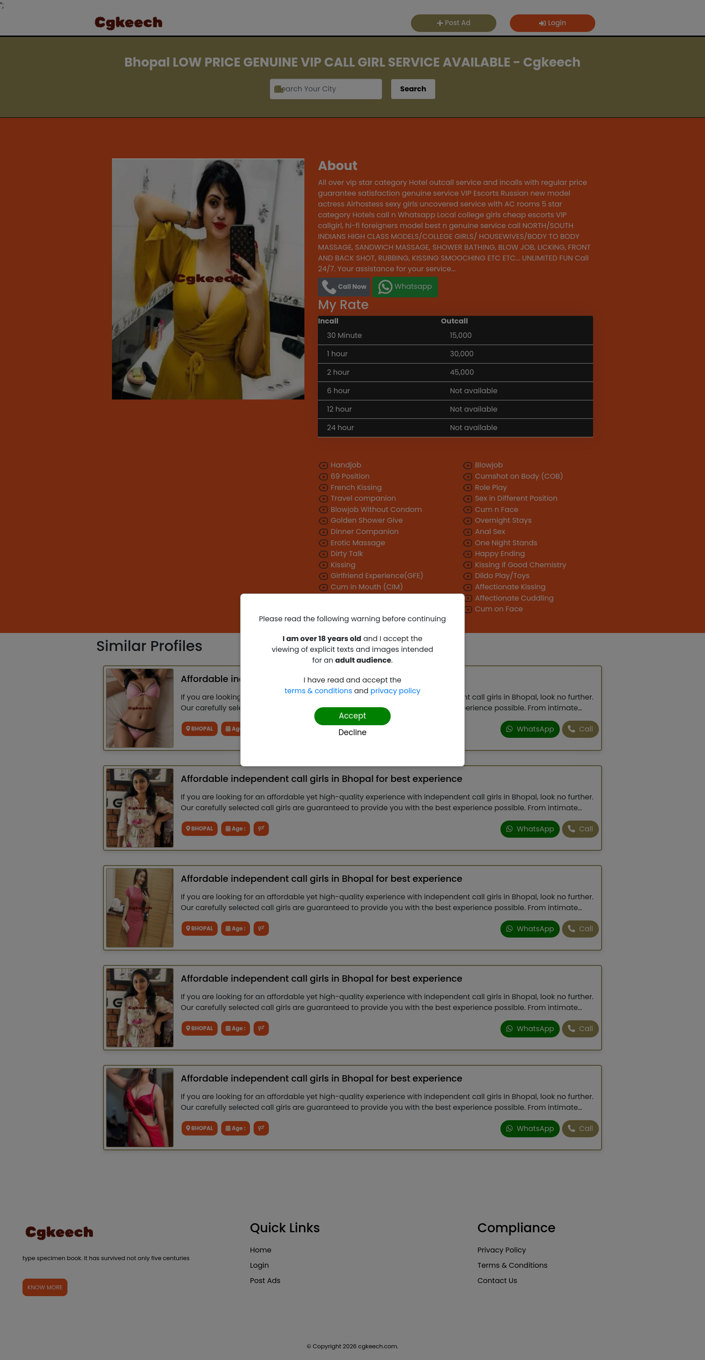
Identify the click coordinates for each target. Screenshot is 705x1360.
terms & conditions (318, 691)
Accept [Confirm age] (352, 715)
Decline (353, 732)
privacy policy (395, 691)
